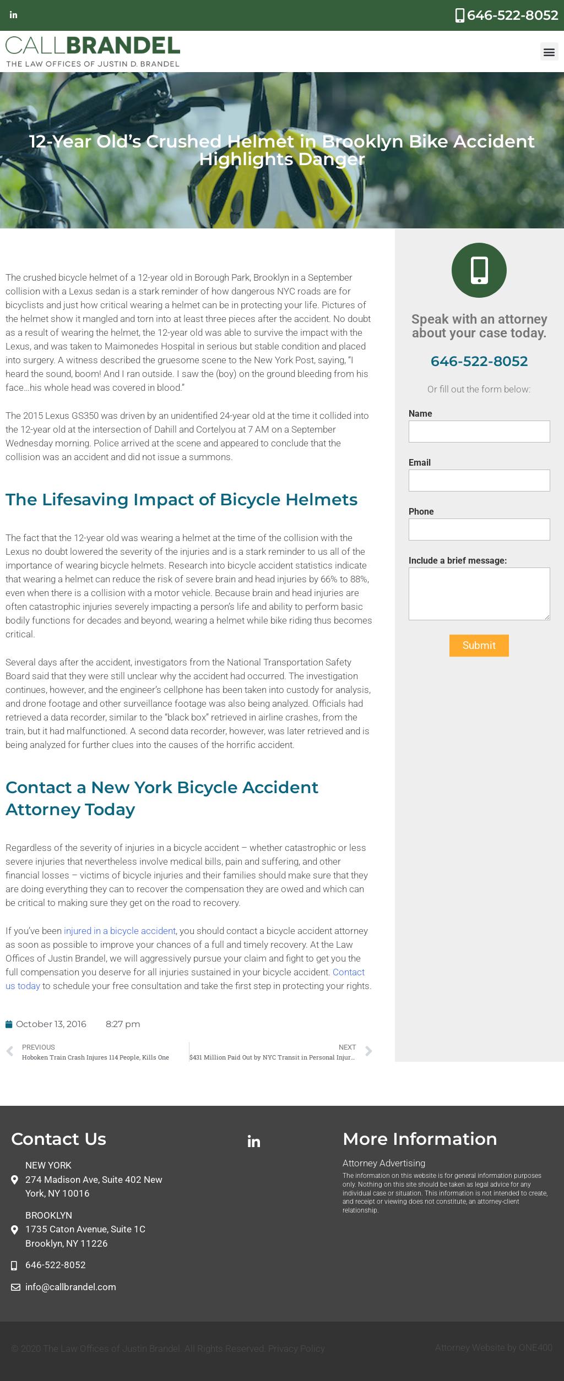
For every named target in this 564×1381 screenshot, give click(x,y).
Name (420, 413)
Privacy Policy (296, 1348)
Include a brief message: (458, 560)
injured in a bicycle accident (120, 930)
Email (420, 462)
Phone (421, 511)
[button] (549, 51)
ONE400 (535, 1347)
